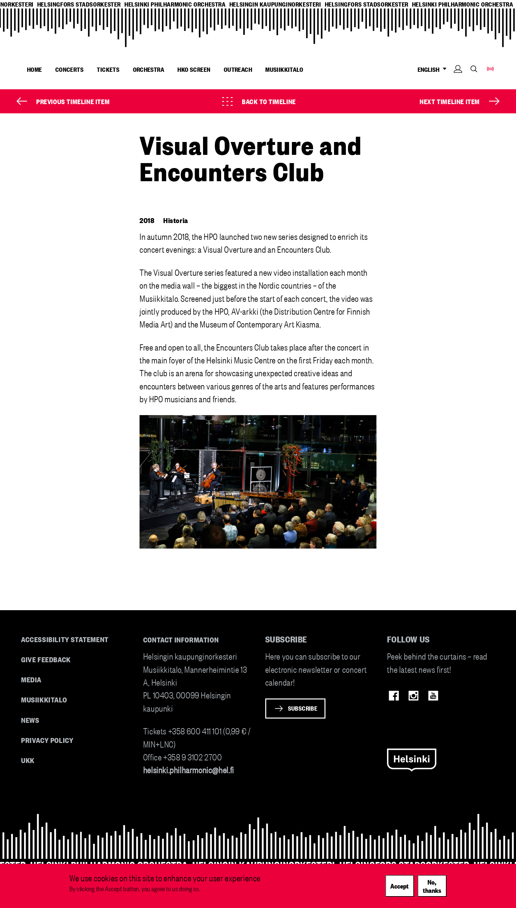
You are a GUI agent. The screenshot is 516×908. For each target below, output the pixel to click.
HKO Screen (193, 69)
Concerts (69, 69)
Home (34, 69)
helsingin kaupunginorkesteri (275, 4)
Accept (399, 885)
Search (473, 68)
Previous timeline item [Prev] (73, 101)
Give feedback (46, 659)
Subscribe (303, 708)
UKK (28, 760)
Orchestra (149, 69)
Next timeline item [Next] (450, 101)
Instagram (413, 695)
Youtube (433, 695)
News (30, 719)
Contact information (181, 639)
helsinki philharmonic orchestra (175, 4)
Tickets (108, 69)
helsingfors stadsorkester (79, 4)
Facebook (393, 695)
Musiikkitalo (284, 69)
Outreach (238, 69)
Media (31, 679)
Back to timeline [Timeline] (269, 101)
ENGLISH (434, 69)
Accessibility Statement (65, 639)
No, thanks (432, 885)
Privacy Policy (47, 740)
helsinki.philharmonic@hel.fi (188, 769)
